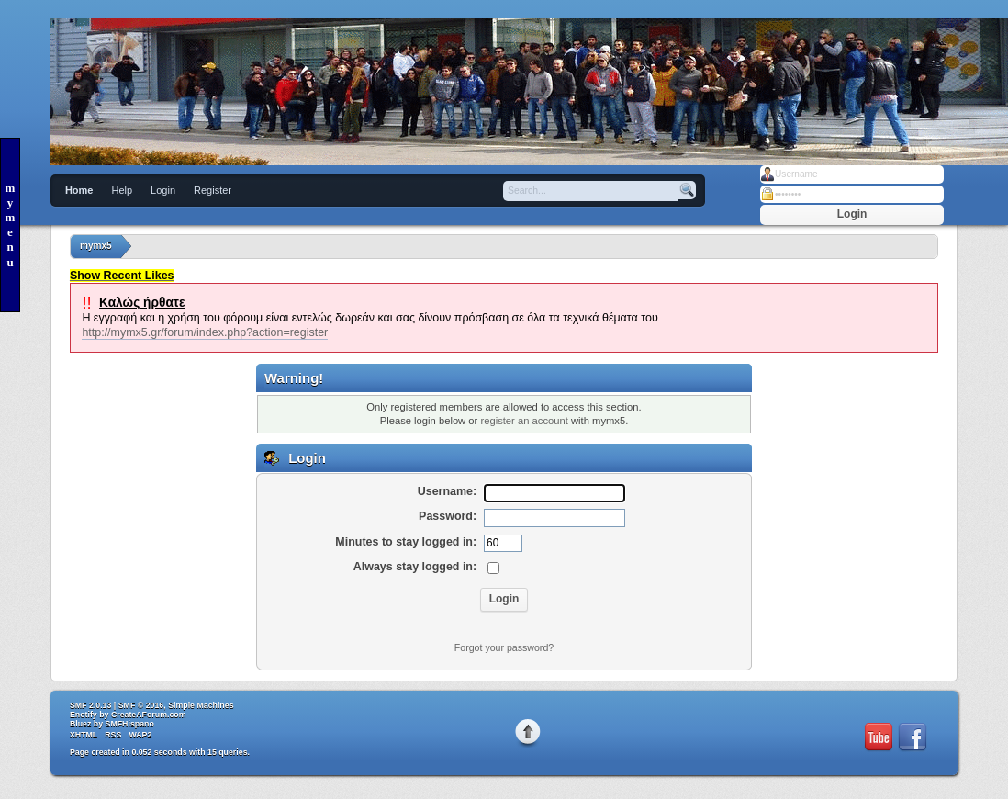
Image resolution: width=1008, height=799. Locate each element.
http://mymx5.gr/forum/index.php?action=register (205, 332)
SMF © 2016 (141, 705)
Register (212, 190)
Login (163, 190)
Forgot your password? (504, 647)
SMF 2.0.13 (90, 705)
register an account (523, 420)
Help (121, 190)
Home (79, 190)
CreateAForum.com (148, 714)
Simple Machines (200, 705)
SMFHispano (130, 723)
